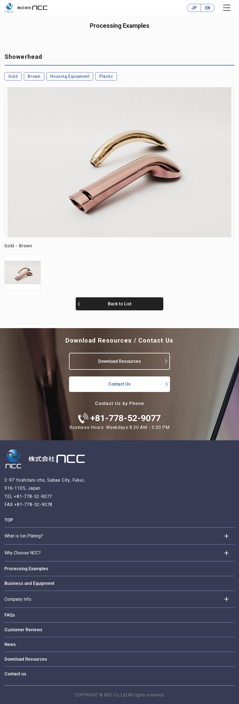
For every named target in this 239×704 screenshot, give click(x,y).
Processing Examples (26, 568)
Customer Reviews (23, 629)
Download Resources (119, 361)
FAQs (9, 614)
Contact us (15, 673)
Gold (13, 76)
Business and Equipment (29, 583)
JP (194, 8)
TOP (8, 519)
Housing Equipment (70, 76)
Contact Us (119, 383)
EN (207, 8)
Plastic (106, 76)
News (10, 644)
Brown (34, 76)
